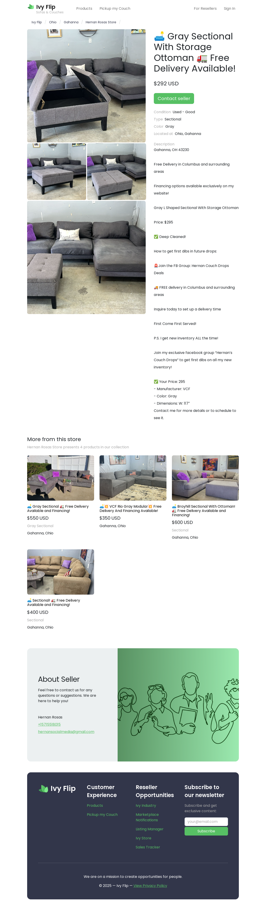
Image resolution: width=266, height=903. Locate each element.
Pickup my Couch (115, 8)
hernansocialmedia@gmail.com (66, 731)
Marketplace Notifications (147, 817)
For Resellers (205, 8)
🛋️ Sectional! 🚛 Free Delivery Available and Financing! (53, 602)
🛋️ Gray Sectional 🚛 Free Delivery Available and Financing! (58, 508)
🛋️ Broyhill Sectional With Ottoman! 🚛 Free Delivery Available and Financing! (203, 510)
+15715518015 (49, 724)
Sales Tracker (148, 847)
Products (84, 8)
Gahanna (71, 22)
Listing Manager (150, 829)
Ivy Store (143, 838)
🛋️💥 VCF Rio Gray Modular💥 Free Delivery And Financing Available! (131, 508)
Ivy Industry (146, 805)
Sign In (229, 8)
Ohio (53, 22)
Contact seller (174, 98)
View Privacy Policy (150, 885)
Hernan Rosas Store (101, 22)
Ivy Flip (37, 22)
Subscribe (206, 831)
